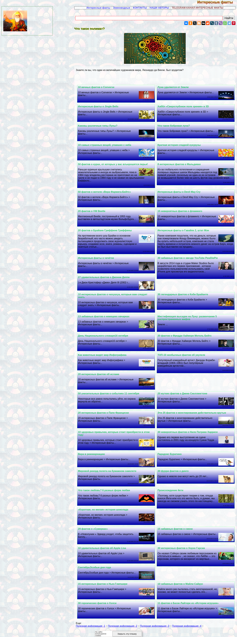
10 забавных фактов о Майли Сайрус (183, 589)
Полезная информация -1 (90, 631)
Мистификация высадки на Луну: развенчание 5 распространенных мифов (190, 320)
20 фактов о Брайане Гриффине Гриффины (110, 233)
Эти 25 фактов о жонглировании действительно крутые (194, 415)
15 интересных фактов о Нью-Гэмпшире (108, 589)
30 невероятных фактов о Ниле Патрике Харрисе (190, 435)
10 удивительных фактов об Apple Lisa (108, 551)
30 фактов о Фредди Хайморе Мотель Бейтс (187, 338)
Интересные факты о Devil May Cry (181, 192)
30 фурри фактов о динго (175, 474)
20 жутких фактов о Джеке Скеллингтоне (185, 396)
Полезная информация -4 (186, 631)
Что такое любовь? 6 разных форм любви (110, 493)
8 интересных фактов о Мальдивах (182, 164)
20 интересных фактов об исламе (104, 377)
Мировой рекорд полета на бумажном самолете (113, 474)
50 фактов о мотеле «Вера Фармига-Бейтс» (110, 192)
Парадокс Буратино (172, 457)
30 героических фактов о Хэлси (103, 608)
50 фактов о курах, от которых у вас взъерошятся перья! (119, 164)
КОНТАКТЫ (140, 7)
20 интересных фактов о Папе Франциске (109, 415)
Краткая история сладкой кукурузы (182, 145)
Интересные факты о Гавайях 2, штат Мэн (186, 233)
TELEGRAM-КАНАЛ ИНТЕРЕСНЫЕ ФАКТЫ (197, 7)
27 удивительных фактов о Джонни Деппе (109, 280)
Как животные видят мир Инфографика (108, 357)
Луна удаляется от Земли (175, 87)
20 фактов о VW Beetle (97, 211)
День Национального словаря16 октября (109, 338)
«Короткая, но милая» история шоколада (109, 512)
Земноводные (121, 7)
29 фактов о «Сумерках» (98, 531)
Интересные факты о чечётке (102, 260)
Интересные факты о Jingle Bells (104, 106)
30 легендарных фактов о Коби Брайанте (185, 297)
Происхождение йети (173, 493)
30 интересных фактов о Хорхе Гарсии (184, 551)
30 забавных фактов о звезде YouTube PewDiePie (190, 260)
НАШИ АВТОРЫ (159, 7)
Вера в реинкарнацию (97, 457)
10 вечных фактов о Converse (102, 87)
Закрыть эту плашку (127, 634)
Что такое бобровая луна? (176, 125)
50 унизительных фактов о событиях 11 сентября (114, 396)
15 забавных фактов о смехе (178, 531)
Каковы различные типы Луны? (103, 125)
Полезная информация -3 (154, 631)
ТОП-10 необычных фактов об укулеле (184, 357)
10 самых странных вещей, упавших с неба (110, 145)
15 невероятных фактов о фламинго (182, 211)
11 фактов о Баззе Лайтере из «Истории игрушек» (190, 608)
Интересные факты (217, 2)
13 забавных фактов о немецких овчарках (109, 319)
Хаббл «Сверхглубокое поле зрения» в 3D (186, 106)
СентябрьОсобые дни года (100, 570)
